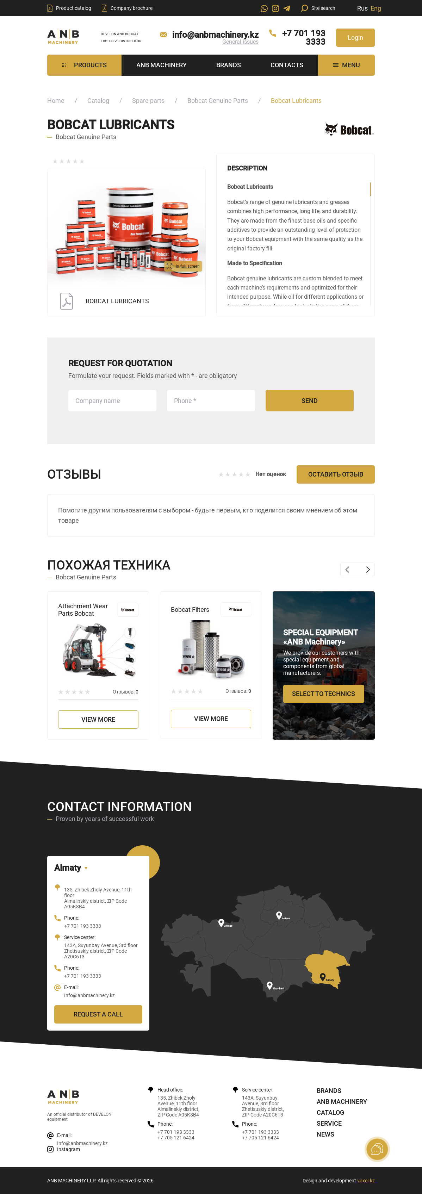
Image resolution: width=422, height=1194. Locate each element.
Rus (362, 8)
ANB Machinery (161, 65)
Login (355, 37)
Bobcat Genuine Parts (217, 100)
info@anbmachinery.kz (215, 35)
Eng (376, 8)
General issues (240, 41)
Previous (347, 569)
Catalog (98, 100)
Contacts (287, 65)
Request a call (98, 1014)
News (325, 1134)
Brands (228, 65)
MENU (346, 65)
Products (84, 65)
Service (329, 1123)
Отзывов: (125, 692)
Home (55, 100)
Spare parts (148, 100)
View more (98, 719)
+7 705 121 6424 (175, 1137)
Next (367, 569)
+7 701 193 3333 (303, 37)
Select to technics (323, 693)
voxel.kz (366, 1180)
